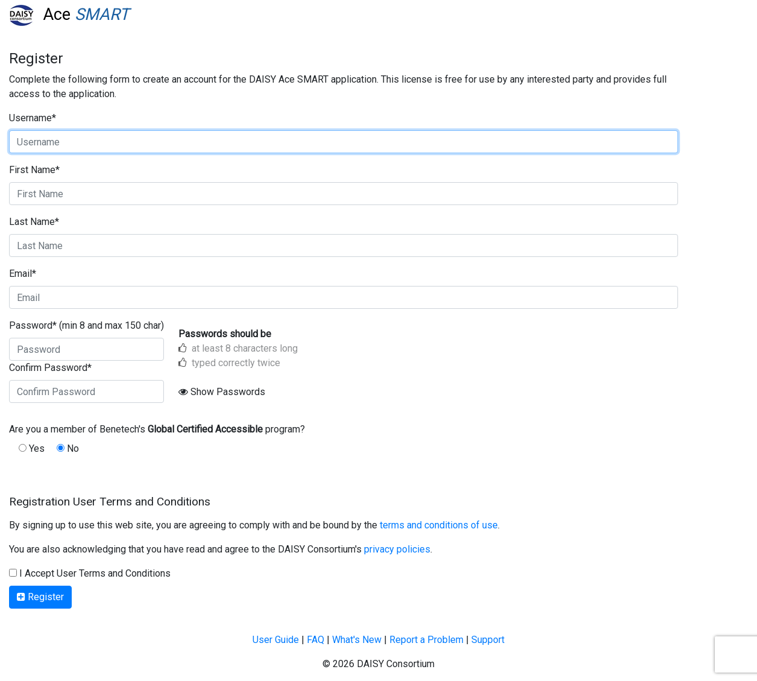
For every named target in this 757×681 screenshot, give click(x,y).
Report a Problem (426, 639)
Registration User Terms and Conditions (109, 501)
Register (40, 597)
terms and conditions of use (439, 525)
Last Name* (34, 221)
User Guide (276, 639)
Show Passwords (221, 392)
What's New (357, 639)
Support (487, 639)
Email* (22, 273)
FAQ (315, 639)
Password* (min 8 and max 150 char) (86, 325)
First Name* (34, 170)
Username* (32, 118)
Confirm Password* (50, 367)
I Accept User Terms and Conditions (90, 573)
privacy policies (397, 549)
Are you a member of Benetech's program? (157, 429)
